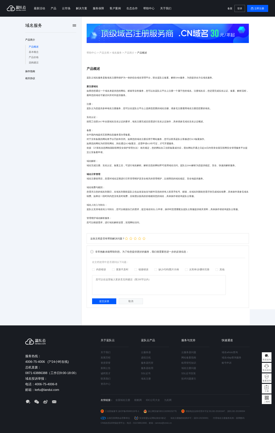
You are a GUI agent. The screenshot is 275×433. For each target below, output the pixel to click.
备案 (229, 8)
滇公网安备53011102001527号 (162, 411)
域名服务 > (118, 52)
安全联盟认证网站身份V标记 (152, 418)
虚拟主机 (146, 357)
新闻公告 (105, 368)
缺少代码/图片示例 (167, 269)
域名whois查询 (230, 352)
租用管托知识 (188, 362)
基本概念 (34, 52)
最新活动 (39, 8)
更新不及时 (120, 269)
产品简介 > (131, 52)
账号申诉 (227, 362)
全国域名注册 (122, 400)
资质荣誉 (105, 362)
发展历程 (105, 357)
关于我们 (165, 8)
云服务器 (146, 352)
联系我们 (105, 378)
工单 (267, 391)
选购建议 (34, 62)
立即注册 (259, 8)
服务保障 (98, 8)
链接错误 (141, 269)
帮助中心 (149, 8)
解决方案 (81, 8)
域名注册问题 (188, 368)
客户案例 (115, 8)
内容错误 (99, 269)
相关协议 (30, 78)
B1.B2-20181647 (217, 411)
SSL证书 (145, 373)
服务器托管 (147, 362)
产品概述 (34, 46)
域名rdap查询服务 (231, 357)
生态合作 (132, 8)
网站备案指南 (188, 357)
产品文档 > (105, 52)
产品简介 (30, 39)
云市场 (66, 8)
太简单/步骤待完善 (197, 269)
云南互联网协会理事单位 (118, 418)
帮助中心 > (93, 52)
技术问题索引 (188, 378)
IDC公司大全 (153, 400)
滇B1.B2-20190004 (236, 411)
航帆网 (138, 400)
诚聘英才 (105, 373)
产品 (53, 8)
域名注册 (146, 378)
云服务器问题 (188, 352)
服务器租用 (147, 368)
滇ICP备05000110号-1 (128, 411)
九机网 (168, 400)
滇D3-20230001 (201, 418)
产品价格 (34, 57)
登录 (239, 8)
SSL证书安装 (188, 373)
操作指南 (30, 71)
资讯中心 (105, 383)
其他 (220, 269)
